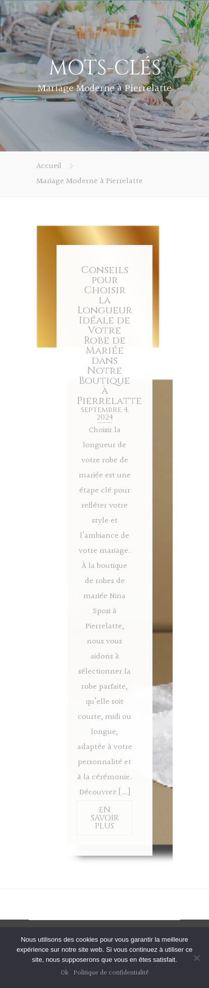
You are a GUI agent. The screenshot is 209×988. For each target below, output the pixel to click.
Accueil (49, 166)
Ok (65, 973)
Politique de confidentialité (111, 973)
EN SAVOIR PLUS (105, 818)
